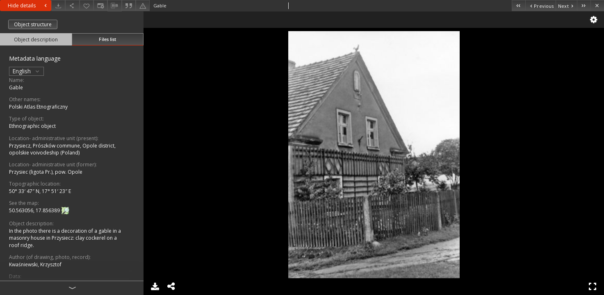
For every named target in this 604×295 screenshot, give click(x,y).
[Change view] (100, 5)
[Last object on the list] (583, 5)
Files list (107, 39)
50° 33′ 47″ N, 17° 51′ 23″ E (40, 191)
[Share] (72, 5)
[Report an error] (143, 5)
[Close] (597, 5)
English (26, 71)
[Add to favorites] (86, 5)
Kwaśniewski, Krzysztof (35, 264)
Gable (16, 87)
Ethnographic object (32, 126)
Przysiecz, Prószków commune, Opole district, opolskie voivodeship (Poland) (62, 149)
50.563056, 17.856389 (35, 210)
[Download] (58, 5)
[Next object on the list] (566, 5)
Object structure (33, 24)
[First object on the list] (518, 5)
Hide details (28, 5)
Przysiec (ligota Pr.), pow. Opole (45, 171)
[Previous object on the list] (540, 5)
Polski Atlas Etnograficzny (38, 106)
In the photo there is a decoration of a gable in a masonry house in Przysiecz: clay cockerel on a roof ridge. (65, 237)
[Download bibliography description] (114, 5)
